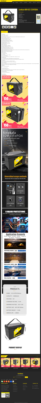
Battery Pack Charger (25, 386)
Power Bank (24, 389)
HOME (13, 2)
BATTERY (21, 2)
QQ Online (38, 14)
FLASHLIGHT (25, 2)
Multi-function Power (15, 386)
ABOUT (4, 379)
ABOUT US (34, 2)
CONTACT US (38, 2)
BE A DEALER (33, 0)
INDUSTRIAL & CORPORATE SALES (27, 0)
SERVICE (30, 2)
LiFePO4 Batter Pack (15, 389)
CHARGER (16, 2)
